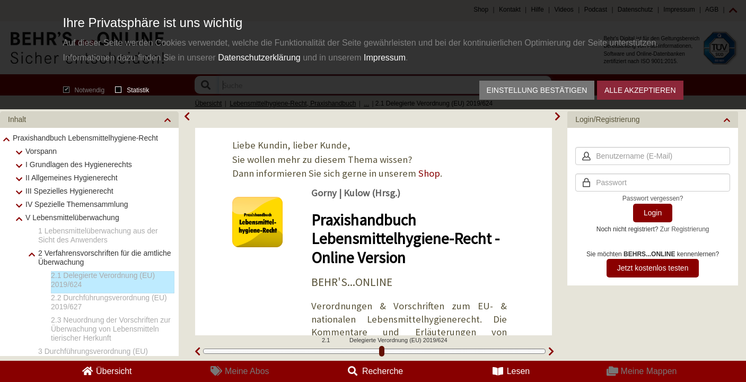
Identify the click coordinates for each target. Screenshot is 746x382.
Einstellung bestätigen (537, 90)
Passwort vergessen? (652, 198)
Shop (429, 173)
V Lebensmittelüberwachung (72, 217)
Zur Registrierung (684, 229)
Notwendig (84, 90)
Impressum (385, 57)
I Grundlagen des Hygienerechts (78, 164)
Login (653, 213)
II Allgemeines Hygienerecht (71, 177)
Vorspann (41, 151)
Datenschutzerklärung (259, 57)
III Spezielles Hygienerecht (69, 191)
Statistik (132, 90)
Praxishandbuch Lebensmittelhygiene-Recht (85, 138)
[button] (89, 119)
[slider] (381, 351)
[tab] (89, 119)
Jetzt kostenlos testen (653, 268)
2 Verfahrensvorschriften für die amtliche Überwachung (104, 257)
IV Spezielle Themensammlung (76, 204)
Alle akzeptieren (640, 90)
